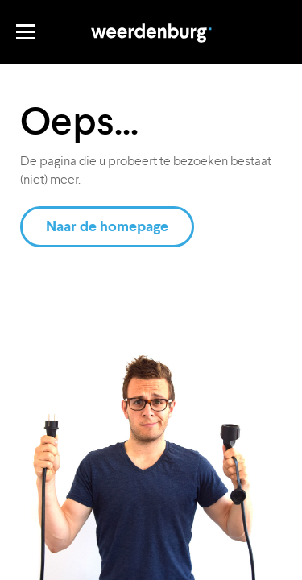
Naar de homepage (107, 226)
